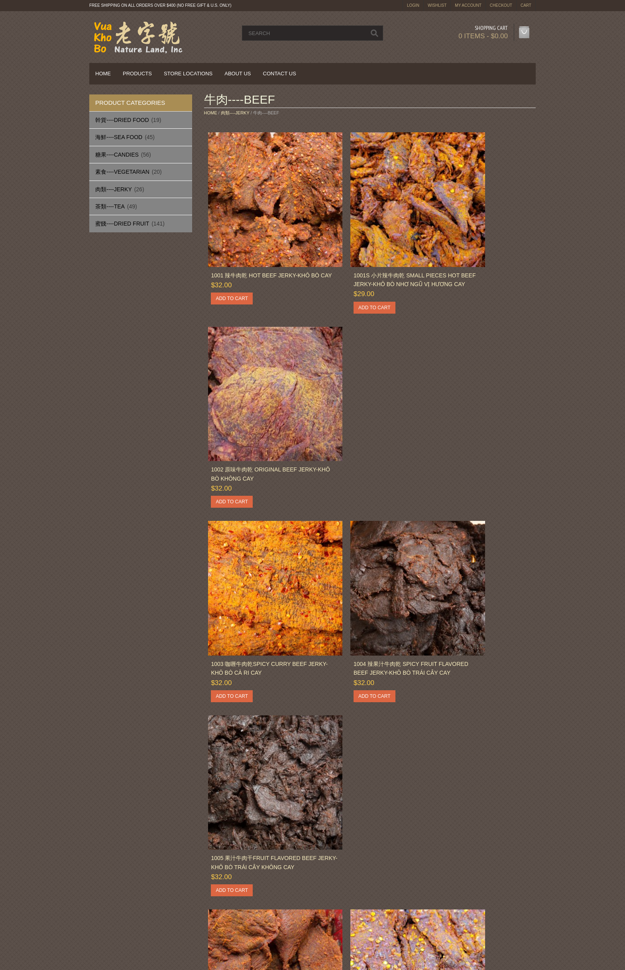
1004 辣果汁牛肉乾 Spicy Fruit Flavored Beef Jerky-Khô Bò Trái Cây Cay (364, 423)
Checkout (501, 5)
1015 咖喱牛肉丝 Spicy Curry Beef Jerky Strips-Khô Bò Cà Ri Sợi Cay (479, 766)
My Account (468, 5)
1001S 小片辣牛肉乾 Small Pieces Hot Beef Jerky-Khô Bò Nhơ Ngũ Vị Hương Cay (369, 252)
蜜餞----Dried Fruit (122, 223)
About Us (237, 74)
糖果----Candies (117, 154)
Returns (221, 901)
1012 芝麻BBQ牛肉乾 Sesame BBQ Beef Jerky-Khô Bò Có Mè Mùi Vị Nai (257, 766)
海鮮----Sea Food (118, 137)
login (413, 5)
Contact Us (279, 74)
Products (137, 74)
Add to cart (230, 275)
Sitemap (222, 911)
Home (103, 74)
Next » (238, 832)
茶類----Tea (110, 206)
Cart (526, 5)
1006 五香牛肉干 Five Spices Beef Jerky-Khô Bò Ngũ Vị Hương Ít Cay (256, 595)
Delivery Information (122, 901)
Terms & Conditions (350, 911)
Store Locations (188, 74)
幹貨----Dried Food (122, 120)
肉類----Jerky (113, 189)
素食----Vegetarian (122, 172)
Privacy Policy (114, 911)
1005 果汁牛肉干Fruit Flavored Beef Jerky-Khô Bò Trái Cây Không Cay (475, 423)
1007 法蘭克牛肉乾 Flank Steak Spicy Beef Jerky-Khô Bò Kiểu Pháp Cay (364, 595)
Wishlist (437, 5)
